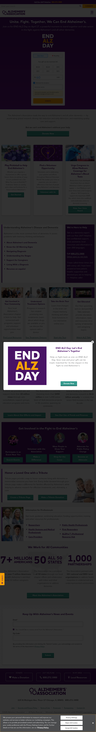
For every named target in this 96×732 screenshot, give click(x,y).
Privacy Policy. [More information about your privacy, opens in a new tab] (43, 728)
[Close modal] (92, 342)
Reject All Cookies (71, 723)
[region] (48, 723)
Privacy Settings (71, 718)
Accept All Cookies (71, 728)
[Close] (93, 723)
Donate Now (69, 383)
